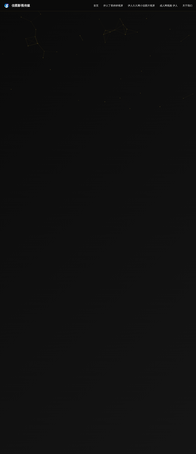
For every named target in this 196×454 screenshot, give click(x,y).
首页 (96, 5)
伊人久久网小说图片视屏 (141, 5)
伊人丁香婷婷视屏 (113, 5)
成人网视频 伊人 (169, 5)
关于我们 (187, 5)
